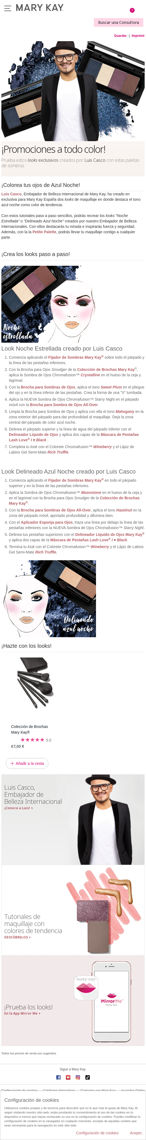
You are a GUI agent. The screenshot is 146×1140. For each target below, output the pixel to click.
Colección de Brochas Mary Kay (106, 369)
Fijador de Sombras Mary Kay (76, 357)
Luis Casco (11, 194)
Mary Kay (134, 534)
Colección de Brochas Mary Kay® (29, 729)
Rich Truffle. (46, 552)
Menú (8, 8)
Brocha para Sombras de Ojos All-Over (56, 510)
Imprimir (138, 36)
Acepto (136, 1133)
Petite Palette (44, 232)
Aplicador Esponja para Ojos (46, 522)
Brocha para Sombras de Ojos (48, 387)
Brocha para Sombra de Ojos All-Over (64, 405)
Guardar (120, 36)
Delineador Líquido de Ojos (33, 434)
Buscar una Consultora (118, 22)
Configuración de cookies (97, 1133)
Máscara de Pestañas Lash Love (88, 540)
